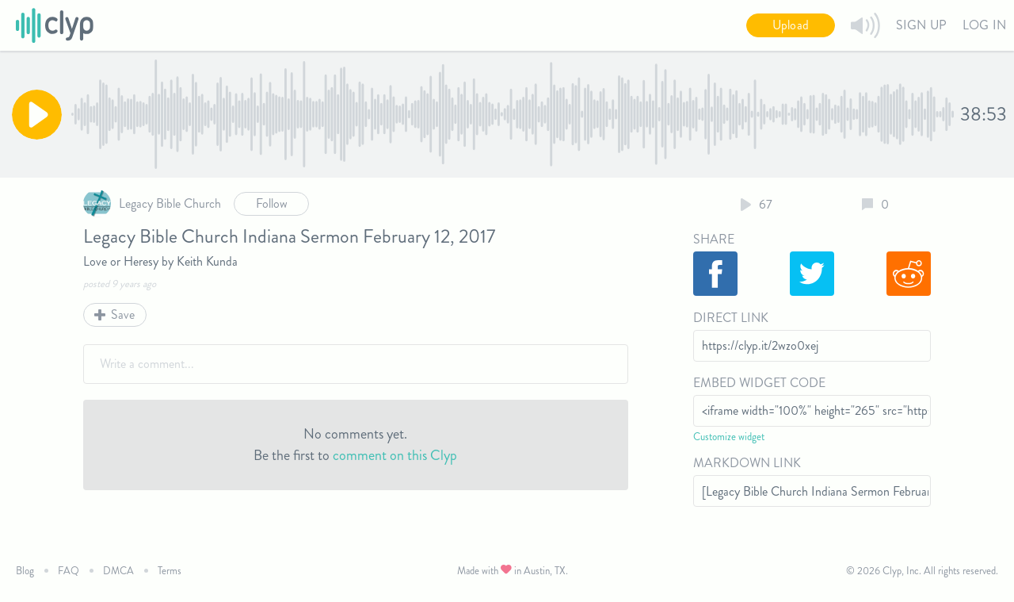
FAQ (68, 570)
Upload (790, 25)
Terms (169, 570)
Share (713, 239)
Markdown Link (747, 463)
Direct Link (730, 318)
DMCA (118, 570)
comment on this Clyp (395, 455)
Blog (25, 570)
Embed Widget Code (759, 383)
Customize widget (728, 436)
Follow (272, 203)
